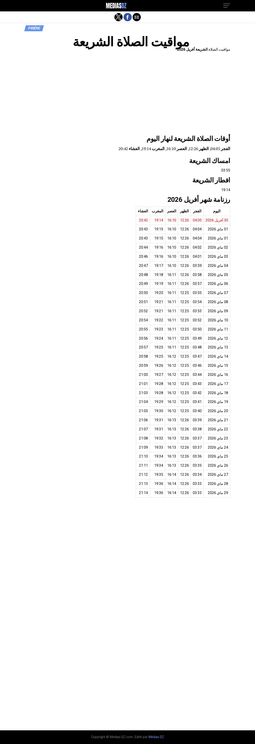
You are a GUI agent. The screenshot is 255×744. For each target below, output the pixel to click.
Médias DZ (156, 737)
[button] (226, 5)
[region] (127, 94)
